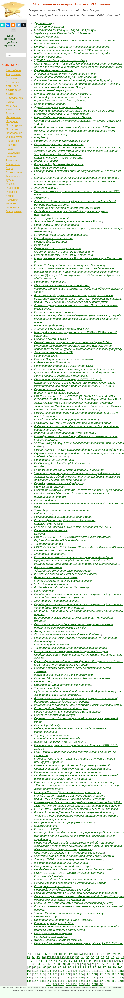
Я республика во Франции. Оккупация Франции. (65, 30)
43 (30, 960)
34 (82, 957)
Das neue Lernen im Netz (50, 167)
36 (92, 957)
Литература (13, 109)
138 (74, 977)
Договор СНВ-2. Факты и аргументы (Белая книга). (68, 859)
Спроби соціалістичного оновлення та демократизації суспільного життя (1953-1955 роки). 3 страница (78, 595)
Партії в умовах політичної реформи (58, 483)
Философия (13, 187)
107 (68, 970)
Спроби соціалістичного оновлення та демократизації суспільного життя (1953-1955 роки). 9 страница (78, 606)
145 (120, 977)
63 (33, 964)
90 (69, 967)
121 (61, 974)
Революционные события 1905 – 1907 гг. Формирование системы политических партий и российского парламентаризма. (78, 300)
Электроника (14, 211)
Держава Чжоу (43, 23)
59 (110, 960)
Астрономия (13, 74)
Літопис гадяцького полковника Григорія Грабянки (67, 634)
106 (61, 970)
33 (77, 957)
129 (113, 974)
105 (55, 970)
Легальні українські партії (51, 218)
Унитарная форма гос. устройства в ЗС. (61, 328)
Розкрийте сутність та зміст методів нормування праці (72, 422)
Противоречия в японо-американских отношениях (67, 772)
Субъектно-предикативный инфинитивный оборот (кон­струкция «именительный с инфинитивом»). (78, 693)
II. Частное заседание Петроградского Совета (65, 573)
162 (55, 984)
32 (72, 957)
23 (28, 957)
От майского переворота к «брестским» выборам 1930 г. (73, 342)
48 (55, 960)
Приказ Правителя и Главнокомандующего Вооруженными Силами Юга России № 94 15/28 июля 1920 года (78, 663)
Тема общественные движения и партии (61, 510)
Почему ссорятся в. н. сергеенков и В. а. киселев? (67, 711)
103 (42, 970)
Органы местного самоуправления (57, 248)
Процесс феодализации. (50, 241)
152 (68, 980)
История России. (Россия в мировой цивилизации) (67, 792)
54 (85, 960)
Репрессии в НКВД (46, 829)
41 (117, 957)
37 (97, 957)
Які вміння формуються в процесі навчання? (63, 251)
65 (43, 964)
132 (35, 977)
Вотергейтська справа (49, 103)
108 (74, 970)
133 (42, 977)
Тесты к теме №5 (46, 688)
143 (107, 977)
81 (122, 964)
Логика (10, 113)
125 (87, 974)
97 (104, 967)
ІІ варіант (40, 137)
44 (35, 960)
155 (87, 980)
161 (48, 984)
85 (44, 967)
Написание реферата (48, 325)
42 (122, 957)
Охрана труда (14, 136)
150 (55, 980)
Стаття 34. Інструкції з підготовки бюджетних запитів (72, 678)
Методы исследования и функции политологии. (66, 419)
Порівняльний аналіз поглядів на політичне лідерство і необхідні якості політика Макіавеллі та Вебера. (77, 85)
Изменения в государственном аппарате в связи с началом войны (78, 704)
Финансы (11, 191)
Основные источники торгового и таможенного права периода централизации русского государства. (76, 928)
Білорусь (39, 533)
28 (53, 957)
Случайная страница (10, 44)
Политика (11, 144)
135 (55, 977)
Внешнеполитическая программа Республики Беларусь (71, 651)
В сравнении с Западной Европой (56, 392)
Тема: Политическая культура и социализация (65, 77)
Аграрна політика (46, 36)
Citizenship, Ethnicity (47, 725)
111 (94, 970)
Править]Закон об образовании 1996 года (62, 889)
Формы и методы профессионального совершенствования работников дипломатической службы (73, 626)
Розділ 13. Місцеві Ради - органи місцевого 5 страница (70, 265)
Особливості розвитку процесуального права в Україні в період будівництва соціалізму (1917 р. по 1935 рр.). (76, 777)
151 (61, 980)
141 (94, 977)
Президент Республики (49, 281)
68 (58, 964)
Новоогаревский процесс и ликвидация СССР (64, 365)
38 (102, 957)
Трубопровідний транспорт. (53, 735)
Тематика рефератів (48, 543)
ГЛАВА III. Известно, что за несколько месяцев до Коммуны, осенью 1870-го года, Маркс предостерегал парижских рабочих (76, 270)
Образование (14, 133)
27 (48, 957)
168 (94, 984)
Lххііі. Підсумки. (44, 590)
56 (95, 960)
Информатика (14, 97)
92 (79, 967)
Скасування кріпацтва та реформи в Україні (63, 866)
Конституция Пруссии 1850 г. (54, 923)
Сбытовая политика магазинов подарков (61, 285)
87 (54, 967)
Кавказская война (45, 825)
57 (100, 960)
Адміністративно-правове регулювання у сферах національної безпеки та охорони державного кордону (75, 700)
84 (40, 967)
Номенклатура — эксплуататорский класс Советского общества (78, 449)
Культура (11, 105)
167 (87, 984)
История (11, 101)
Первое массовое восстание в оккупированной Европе (70, 882)
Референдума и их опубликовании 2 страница (64, 520)
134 (48, 977)
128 (107, 974)
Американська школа (48, 567)
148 (42, 980)
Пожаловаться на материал (98, 990)
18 (100, 953)
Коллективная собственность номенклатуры (65, 432)
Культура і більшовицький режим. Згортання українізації (71, 765)
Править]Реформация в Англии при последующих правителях (75, 892)
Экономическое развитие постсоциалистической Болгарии (74, 856)
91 (74, 967)
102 (35, 970)
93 (84, 967)
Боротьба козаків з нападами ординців (59, 100)
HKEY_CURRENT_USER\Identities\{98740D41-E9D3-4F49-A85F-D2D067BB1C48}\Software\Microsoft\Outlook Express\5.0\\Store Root (77, 397)
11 (65, 953)
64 (38, 964)
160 (120, 980)
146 (29, 980)
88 (59, 967)
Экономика (12, 207)
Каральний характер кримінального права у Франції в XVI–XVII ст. (78, 943)
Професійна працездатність (53, 70)
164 (68, 984)
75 (93, 964)
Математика (13, 117)
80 (117, 964)
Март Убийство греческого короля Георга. (62, 117)
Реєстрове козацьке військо (52, 886)
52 (75, 960)
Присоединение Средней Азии (54, 459)
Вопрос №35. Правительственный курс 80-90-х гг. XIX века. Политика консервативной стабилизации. (74, 112)
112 (101, 970)
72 (78, 964)
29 (58, 957)
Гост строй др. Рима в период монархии (61, 708)
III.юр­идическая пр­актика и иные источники (63, 674)
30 (63, 957)
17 (95, 953)
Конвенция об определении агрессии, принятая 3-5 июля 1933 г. (76, 879)
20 (109, 953)
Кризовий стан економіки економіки (57, 738)
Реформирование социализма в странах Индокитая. (69, 469)
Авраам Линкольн (45, 187)
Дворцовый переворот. (49, 553)
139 (81, 977)
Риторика (11, 160)
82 (30, 967)
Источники (41, 244)
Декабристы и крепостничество (56, 600)
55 (90, 960)
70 (68, 964)
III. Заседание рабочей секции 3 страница (61, 587)
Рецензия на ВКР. (45, 355)
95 (94, 967)
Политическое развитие (50, 530)
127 (101, 974)
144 (113, 977)
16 (90, 953)
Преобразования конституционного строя (62, 516)
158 (107, 980)
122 (68, 974)
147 (35, 980)
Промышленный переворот (52, 90)
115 (120, 970)
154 (81, 980)
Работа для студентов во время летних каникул (67, 207)
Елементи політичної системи (55, 312)
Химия (10, 195)
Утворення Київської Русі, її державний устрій (64, 73)
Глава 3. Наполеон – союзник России (58, 157)
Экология (11, 203)
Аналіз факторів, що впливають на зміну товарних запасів (73, 295)
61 (120, 960)
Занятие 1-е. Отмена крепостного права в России (68, 221)
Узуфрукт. (41, 197)
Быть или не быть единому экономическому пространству (74, 903)
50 (65, 960)
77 (103, 964)
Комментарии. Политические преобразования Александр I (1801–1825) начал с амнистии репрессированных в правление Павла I (78, 804)
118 (42, 974)
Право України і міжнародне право (56, 224)
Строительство (15, 172)
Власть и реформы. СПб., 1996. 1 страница (63, 254)
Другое (10, 93)
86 (49, 967)
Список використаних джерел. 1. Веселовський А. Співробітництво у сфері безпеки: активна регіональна (79, 898)
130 (120, 974)
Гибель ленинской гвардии (51, 362)
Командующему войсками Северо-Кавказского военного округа (75, 436)
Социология (13, 164)
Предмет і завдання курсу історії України (61, 140)
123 (74, 974)
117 (35, 974)
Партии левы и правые (49, 389)
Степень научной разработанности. (58, 144)
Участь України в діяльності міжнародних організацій (69, 913)
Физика (10, 183)
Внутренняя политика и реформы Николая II (64, 822)
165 (74, 984)
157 (101, 980)
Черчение (12, 199)
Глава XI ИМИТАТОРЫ (49, 523)
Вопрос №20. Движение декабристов (58, 164)
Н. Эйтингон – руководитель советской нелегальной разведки (76, 809)
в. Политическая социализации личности (61, 862)
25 (38, 957)
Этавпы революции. (47, 56)
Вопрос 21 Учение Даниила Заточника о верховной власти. (73, 812)
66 (48, 964)
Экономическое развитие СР (53, 352)
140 (87, 977)
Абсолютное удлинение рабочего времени (62, 570)
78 (107, 964)
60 (115, 960)
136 (61, 977)
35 (87, 957)
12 (70, 953)
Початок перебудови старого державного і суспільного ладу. (74, 782)
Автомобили (13, 70)
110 (87, 970)
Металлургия (14, 125)
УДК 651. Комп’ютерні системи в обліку (60, 60)
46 (45, 960)
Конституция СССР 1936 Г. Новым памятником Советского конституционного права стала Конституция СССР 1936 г (74, 384)
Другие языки (14, 89)
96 (99, 967)
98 (109, 967)
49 (60, 960)
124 (81, 974)
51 (70, 960)
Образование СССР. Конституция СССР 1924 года (68, 379)
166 (81, 984)
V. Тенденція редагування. (51, 584)
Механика (12, 129)
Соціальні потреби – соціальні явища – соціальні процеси (72, 768)
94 (89, 967)
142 (101, 977)
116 (29, 974)
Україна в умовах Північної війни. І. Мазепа (62, 33)
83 (34, 967)
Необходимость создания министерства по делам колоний (73, 869)
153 (74, 980)
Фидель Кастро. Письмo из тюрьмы (58, 939)
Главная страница (9, 37)
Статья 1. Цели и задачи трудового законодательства (71, 46)
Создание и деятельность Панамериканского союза (69, 852)
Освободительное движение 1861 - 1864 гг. (63, 919)
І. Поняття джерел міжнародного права (60, 234)
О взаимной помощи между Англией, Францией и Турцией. (72, 80)
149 (48, 980)
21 (115, 953)
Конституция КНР (46, 160)
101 (29, 970)
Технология (13, 176)
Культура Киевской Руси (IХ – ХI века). (59, 741)
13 (75, 953)
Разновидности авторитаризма (55, 577)
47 (50, 960)
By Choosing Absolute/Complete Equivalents (62, 463)
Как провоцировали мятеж (51, 644)
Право (9, 148)
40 (112, 957)
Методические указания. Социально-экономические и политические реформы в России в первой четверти (69, 797)
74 (88, 964)
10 (60, 953)
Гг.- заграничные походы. (51, 936)
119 (48, 974)
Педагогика (12, 140)
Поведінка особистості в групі (54, 715)
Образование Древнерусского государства (62, 684)
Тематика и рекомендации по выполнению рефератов (70, 647)
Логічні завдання (45, 500)
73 (83, 964)
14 (80, 953)
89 (64, 967)
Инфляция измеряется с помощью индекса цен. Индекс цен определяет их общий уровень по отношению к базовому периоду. (78, 347)
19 (105, 953)
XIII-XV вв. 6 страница (49, 26)
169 (101, 984)
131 (29, 977)
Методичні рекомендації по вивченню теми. (63, 580)
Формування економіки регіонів (54, 631)
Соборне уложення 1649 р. (51, 338)
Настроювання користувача (53, 933)
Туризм (10, 180)
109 (81, 970)
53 (80, 960)
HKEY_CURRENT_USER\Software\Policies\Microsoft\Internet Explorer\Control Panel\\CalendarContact (72, 538)
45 (40, 960)
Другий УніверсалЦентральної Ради (58, 107)
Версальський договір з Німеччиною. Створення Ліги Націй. (73, 526)
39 (107, 957)
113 (107, 970)
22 (119, 953)
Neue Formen (42, 681)
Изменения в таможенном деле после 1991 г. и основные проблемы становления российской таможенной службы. (72, 52)
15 (85, 953)
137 (68, 977)
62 (28, 964)
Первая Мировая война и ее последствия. (62, 97)
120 (55, 974)
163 (61, 984)
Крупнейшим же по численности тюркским (62, 93)
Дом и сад (12, 86)
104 (48, 970)
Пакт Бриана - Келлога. (50, 486)
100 (120, 967)
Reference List (43, 513)
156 (94, 980)
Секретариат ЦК (45, 916)
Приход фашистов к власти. (53, 238)
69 (63, 964)
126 (94, 974)
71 (73, 964)
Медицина (12, 121)
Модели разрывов (45, 439)
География (12, 82)
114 (113, 970)
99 (114, 967)
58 (105, 960)
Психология (13, 152)
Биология (11, 78)
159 (113, 980)
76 (97, 964)
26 (43, 957)
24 (33, 957)
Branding (39, 466)
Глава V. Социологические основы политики (63, 359)
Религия (11, 156)
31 (68, 957)
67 (53, 964)
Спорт (9, 168)
